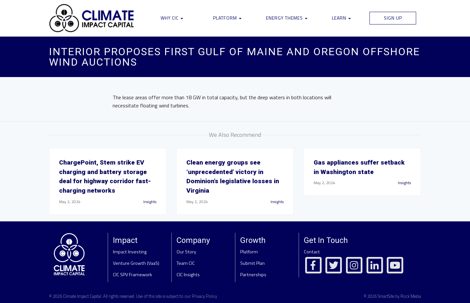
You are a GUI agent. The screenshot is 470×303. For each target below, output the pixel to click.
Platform (227, 17)
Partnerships (253, 274)
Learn (341, 17)
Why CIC (172, 17)
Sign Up (393, 17)
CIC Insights (188, 274)
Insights (149, 202)
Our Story (186, 251)
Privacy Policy (204, 296)
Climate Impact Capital (82, 296)
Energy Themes (286, 17)
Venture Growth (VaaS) (136, 263)
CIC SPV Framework (132, 274)
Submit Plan (252, 263)
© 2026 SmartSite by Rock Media (392, 296)
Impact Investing (130, 251)
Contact (312, 251)
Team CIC (186, 263)
